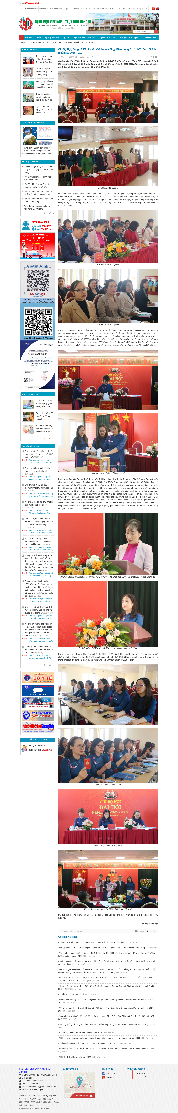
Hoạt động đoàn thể (71, 42)
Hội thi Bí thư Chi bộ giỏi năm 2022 (82, 1057)
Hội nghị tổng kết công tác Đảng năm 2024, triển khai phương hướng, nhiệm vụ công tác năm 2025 (106, 1026)
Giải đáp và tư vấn (149, 38)
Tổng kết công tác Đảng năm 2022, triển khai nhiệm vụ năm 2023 (96, 1043)
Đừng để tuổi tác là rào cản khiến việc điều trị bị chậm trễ (44, 97)
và (33, 1109)
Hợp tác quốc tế (65, 9)
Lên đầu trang (81, 931)
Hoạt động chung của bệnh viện (49, 42)
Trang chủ (24, 42)
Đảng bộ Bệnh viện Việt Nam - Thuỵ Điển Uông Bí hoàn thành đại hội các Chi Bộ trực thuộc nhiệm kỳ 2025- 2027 (106, 1001)
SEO (37, 1109)
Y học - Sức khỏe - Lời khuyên (84, 38)
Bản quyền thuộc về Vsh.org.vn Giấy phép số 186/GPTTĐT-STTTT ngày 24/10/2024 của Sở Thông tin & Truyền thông (39, 1102)
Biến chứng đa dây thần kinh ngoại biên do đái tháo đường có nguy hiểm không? (44, 432)
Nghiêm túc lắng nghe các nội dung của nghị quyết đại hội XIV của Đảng (98, 942)
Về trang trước (67, 931)
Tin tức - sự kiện (29, 50)
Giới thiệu (28, 38)
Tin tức (38, 38)
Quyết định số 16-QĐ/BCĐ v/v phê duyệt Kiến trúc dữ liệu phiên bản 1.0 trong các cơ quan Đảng (109, 948)
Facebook (111, 1073)
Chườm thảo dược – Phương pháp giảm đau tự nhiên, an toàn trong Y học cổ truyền (44, 406)
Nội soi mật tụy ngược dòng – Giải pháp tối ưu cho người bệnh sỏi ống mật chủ (44, 112)
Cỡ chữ (149, 57)
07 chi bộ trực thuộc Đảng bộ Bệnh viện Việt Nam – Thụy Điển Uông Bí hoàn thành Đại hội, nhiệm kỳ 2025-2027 (106, 1009)
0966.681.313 (32, 3)
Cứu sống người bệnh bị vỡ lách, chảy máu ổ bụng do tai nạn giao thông (38, 169)
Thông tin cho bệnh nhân (48, 9)
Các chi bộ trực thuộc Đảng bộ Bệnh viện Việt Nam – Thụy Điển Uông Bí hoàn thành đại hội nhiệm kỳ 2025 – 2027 (107, 1017)
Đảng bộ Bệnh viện (88, 42)
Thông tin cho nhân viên (29, 9)
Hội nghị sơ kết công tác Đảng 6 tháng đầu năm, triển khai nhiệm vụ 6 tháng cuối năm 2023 (106, 1038)
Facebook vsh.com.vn (141, 1075)
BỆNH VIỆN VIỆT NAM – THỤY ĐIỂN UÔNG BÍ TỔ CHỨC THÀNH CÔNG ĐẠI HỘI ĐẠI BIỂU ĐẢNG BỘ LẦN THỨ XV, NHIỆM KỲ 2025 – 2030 (106, 979)
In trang (152, 931)
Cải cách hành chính (96, 9)
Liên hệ (145, 9)
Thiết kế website (25, 1109)
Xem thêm (48, 213)
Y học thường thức (31, 394)
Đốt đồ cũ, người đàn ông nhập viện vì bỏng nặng (44, 72)
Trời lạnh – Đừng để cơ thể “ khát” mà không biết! (44, 416)
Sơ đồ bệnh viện (124, 9)
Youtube (110, 1078)
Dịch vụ (66, 38)
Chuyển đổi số (110, 9)
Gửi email (140, 931)
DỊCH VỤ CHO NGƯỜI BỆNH (33, 123)
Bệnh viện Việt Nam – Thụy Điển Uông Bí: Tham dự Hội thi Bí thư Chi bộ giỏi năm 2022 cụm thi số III (106, 1050)
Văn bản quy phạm (80, 9)
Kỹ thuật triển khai (52, 38)
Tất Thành (45, 1109)
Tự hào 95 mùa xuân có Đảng (79, 994)
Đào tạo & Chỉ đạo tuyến (129, 38)
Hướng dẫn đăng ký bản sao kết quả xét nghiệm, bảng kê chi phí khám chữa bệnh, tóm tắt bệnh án (36, 151)
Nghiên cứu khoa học (108, 38)
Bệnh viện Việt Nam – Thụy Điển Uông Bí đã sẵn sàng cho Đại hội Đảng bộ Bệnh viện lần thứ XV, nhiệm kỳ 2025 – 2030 (106, 987)
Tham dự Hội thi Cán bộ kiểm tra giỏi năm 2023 (88, 1033)
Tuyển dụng (136, 9)
